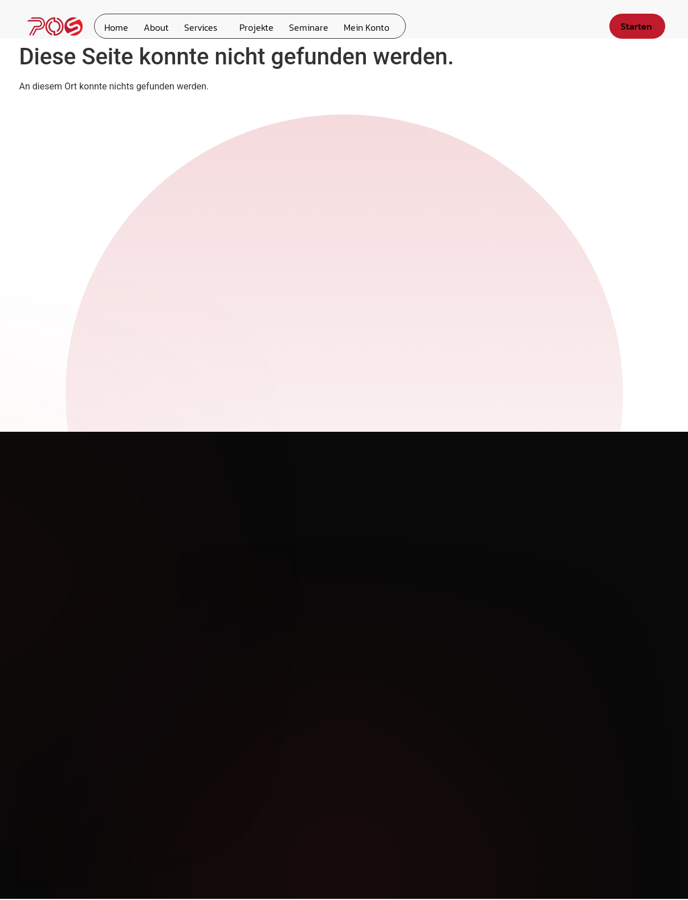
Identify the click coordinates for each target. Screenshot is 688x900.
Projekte (250, 26)
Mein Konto (357, 26)
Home (115, 26)
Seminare (300, 26)
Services (196, 26)
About (153, 26)
